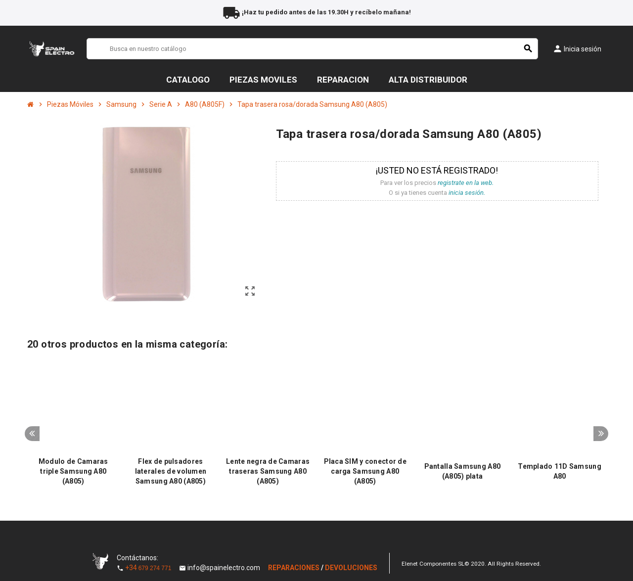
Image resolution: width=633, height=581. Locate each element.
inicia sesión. (467, 192)
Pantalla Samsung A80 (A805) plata (462, 471)
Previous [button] (32, 433)
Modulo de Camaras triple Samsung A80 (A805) (73, 471)
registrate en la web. (466, 182)
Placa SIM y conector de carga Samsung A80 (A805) (365, 471)
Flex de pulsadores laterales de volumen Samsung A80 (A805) (171, 471)
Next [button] (600, 433)
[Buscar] (312, 48)
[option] (73, 425)
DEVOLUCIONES (351, 568)
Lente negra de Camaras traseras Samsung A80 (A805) (268, 471)
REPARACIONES (294, 568)
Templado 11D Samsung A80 (559, 471)
